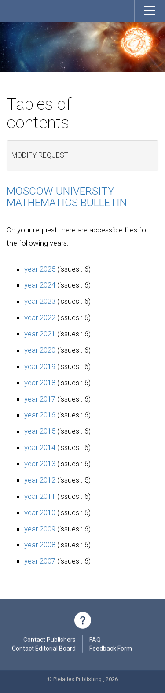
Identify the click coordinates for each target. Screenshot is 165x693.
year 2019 (39, 366)
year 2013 (39, 463)
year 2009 (39, 528)
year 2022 (39, 317)
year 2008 (39, 544)
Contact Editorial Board (44, 649)
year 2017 (39, 398)
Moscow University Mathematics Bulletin (67, 197)
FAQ (95, 640)
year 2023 (39, 301)
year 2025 (39, 269)
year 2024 (39, 284)
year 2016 (39, 414)
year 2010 (39, 512)
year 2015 (39, 431)
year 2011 (39, 496)
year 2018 (39, 382)
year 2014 (39, 447)
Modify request (39, 155)
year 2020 (39, 350)
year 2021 (39, 333)
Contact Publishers (49, 640)
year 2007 (39, 561)
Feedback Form (110, 649)
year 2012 (39, 480)
